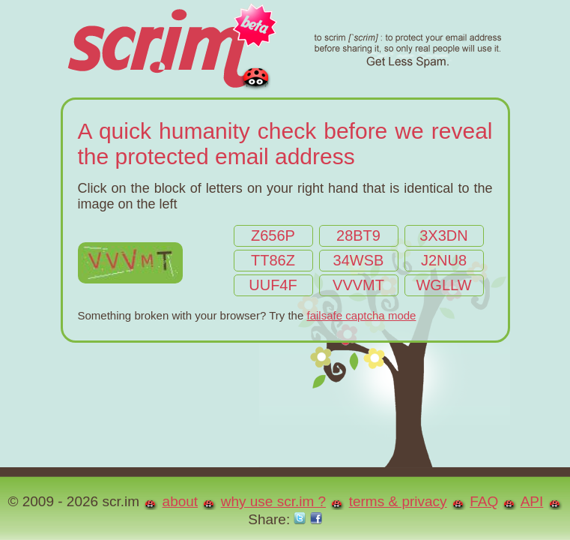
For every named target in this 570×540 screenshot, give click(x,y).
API (532, 501)
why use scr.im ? (273, 501)
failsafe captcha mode (361, 315)
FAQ (484, 501)
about (180, 501)
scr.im (283, 49)
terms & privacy (398, 501)
